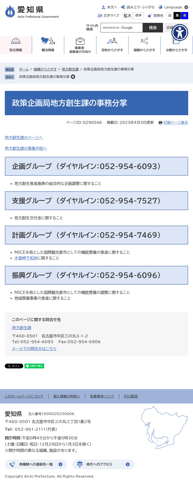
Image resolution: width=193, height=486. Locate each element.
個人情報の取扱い (66, 396)
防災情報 (16, 50)
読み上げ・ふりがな (141, 7)
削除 (73, 77)
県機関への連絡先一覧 (36, 464)
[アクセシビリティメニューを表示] (179, 32)
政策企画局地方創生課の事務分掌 (44, 76)
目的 (112, 50)
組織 (144, 50)
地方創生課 (70, 69)
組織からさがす (45, 69)
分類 (176, 50)
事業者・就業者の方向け (80, 49)
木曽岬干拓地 (25, 258)
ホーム (24, 69)
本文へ (112, 7)
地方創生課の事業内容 (24, 148)
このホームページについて (24, 396)
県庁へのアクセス (99, 464)
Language (173, 7)
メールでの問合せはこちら (34, 349)
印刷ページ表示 (175, 122)
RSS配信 (131, 396)
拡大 (127, 16)
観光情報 (48, 50)
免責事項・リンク (102, 396)
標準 (138, 15)
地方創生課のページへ (24, 137)
